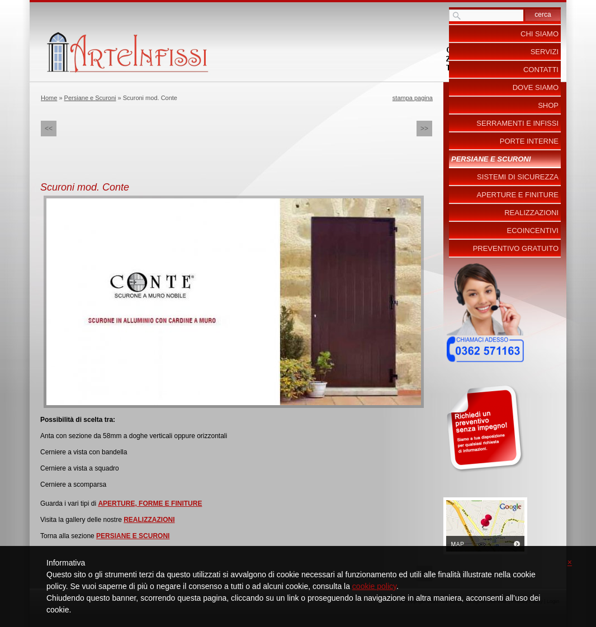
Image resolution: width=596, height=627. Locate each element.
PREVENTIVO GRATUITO (516, 248)
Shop (548, 105)
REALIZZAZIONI (149, 520)
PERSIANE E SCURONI (132, 536)
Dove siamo (536, 87)
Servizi (545, 52)
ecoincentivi (533, 230)
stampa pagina (412, 97)
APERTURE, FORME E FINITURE (150, 503)
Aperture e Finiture (518, 195)
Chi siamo (540, 34)
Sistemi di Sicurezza (518, 177)
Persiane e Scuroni (90, 97)
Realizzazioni (531, 212)
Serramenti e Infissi (517, 123)
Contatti (541, 69)
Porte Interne (529, 141)
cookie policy (374, 586)
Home (49, 97)
